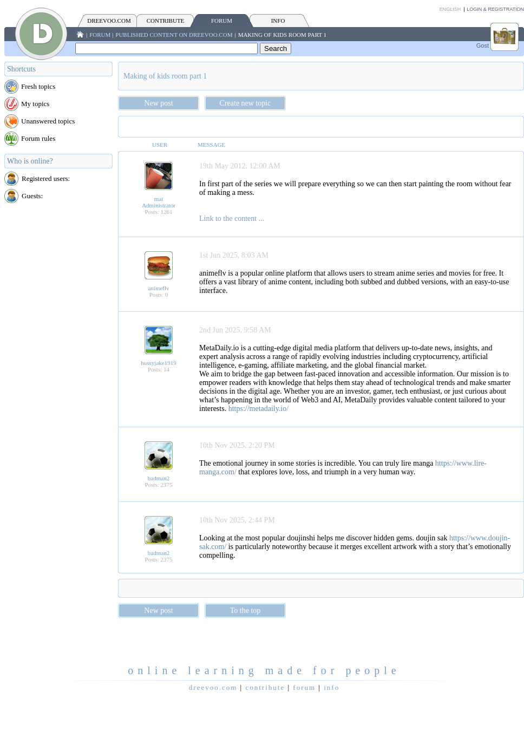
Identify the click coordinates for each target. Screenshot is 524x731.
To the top (245, 610)
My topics (35, 104)
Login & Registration (495, 9)
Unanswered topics (48, 121)
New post (158, 103)
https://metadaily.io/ (258, 408)
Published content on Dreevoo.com (173, 34)
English (450, 9)
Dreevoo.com (108, 20)
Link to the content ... (231, 218)
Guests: (32, 196)
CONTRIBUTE (166, 20)
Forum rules (38, 138)
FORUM (221, 20)
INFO (278, 20)
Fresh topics (38, 86)
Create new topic (245, 103)
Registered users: (46, 178)
